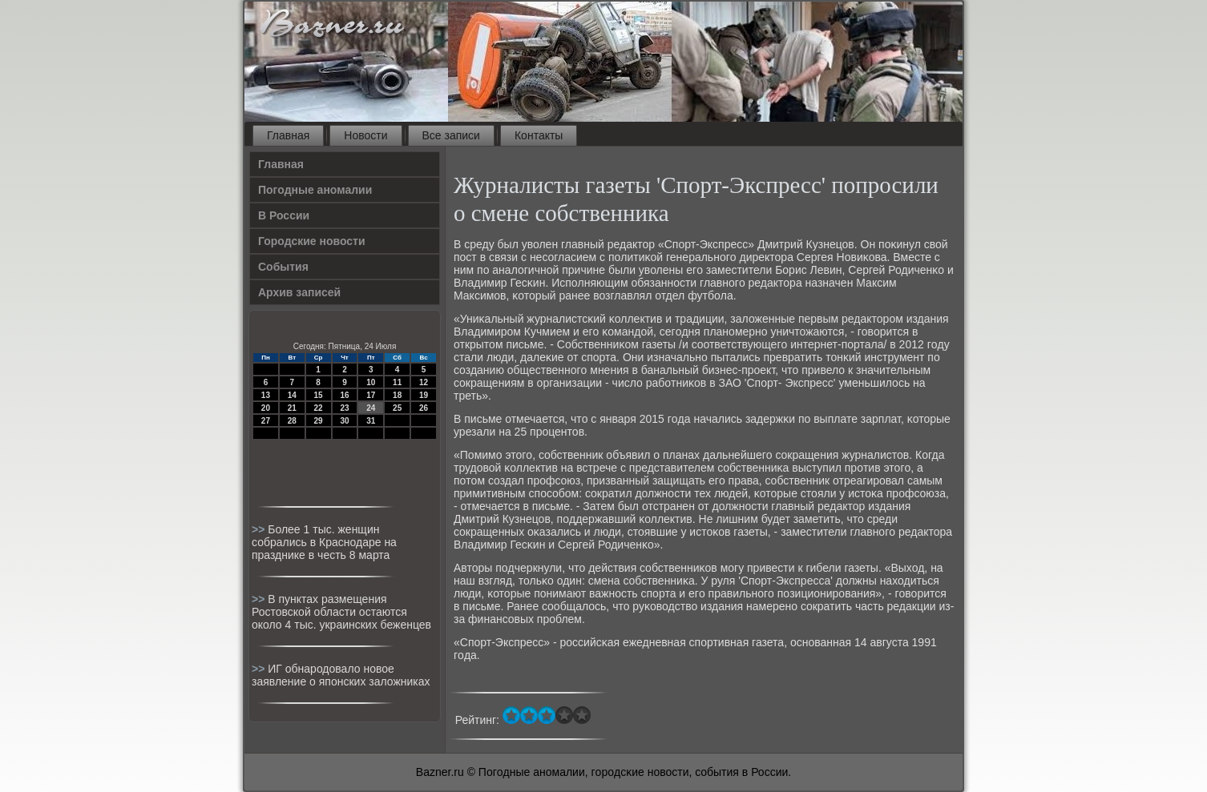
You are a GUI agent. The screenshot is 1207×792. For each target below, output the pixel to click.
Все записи (451, 135)
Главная (288, 135)
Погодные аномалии (315, 189)
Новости (365, 135)
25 (397, 408)
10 (370, 382)
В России (283, 215)
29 (318, 420)
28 (292, 420)
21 (292, 408)
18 (397, 395)
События (283, 266)
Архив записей (299, 292)
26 (423, 408)
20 (265, 408)
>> (260, 529)
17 (370, 395)
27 (265, 420)
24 (370, 408)
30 (344, 420)
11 (397, 382)
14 (292, 395)
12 (423, 382)
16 (344, 395)
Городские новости (311, 241)
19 (423, 395)
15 (318, 395)
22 (318, 408)
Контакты (539, 135)
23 (344, 408)
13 (265, 395)
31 (370, 420)
